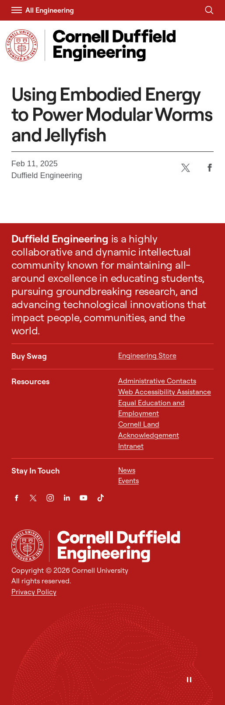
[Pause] (189, 680)
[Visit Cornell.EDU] (22, 45)
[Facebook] (209, 168)
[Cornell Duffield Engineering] (131, 546)
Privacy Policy (33, 591)
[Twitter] (185, 168)
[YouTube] (83, 498)
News (126, 470)
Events (128, 480)
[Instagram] (50, 498)
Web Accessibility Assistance (164, 391)
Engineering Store (147, 355)
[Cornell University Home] (27, 545)
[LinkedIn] (67, 498)
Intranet (131, 446)
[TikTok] (100, 498)
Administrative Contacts (157, 380)
